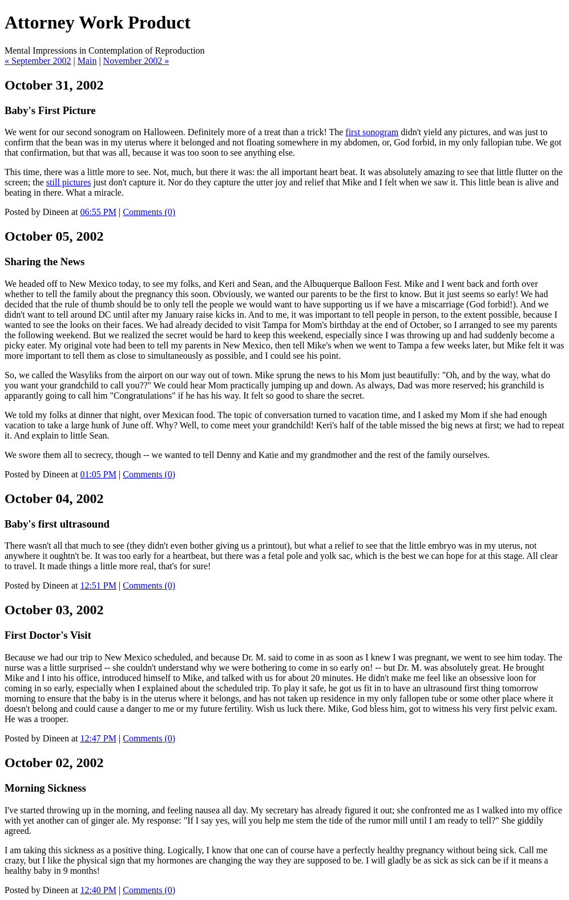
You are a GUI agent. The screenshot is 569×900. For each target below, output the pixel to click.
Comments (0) (149, 212)
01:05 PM (98, 474)
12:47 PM (98, 738)
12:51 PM (98, 585)
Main (87, 61)
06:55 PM (98, 212)
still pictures (68, 182)
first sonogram (371, 132)
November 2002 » (136, 61)
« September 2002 (38, 61)
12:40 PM (98, 890)
